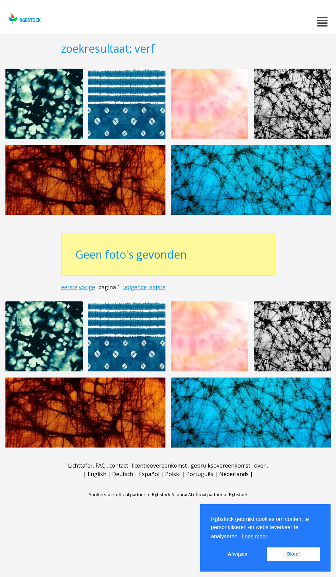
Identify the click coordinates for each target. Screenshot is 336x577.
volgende (135, 287)
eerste (69, 287)
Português (199, 474)
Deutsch (122, 474)
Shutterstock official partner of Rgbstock (130, 494)
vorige (87, 287)
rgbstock (24, 19)
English (97, 474)
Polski (172, 474)
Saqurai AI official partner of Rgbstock (210, 494)
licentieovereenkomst (159, 465)
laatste (156, 287)
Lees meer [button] (254, 536)
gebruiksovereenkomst (220, 465)
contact (118, 465)
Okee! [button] (293, 554)
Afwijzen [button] (237, 554)
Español (149, 474)
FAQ (100, 465)
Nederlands (234, 474)
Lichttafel (80, 465)
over (260, 465)
